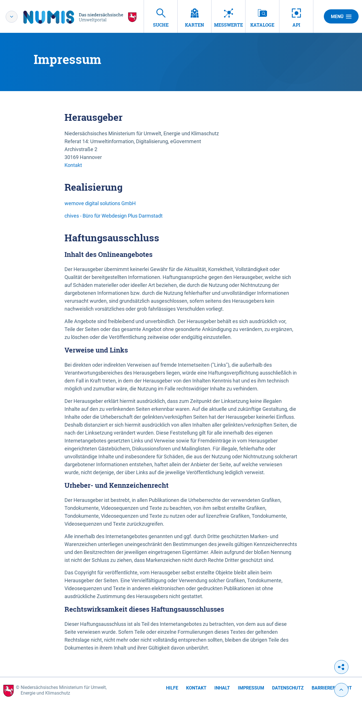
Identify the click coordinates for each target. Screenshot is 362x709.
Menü (341, 16)
